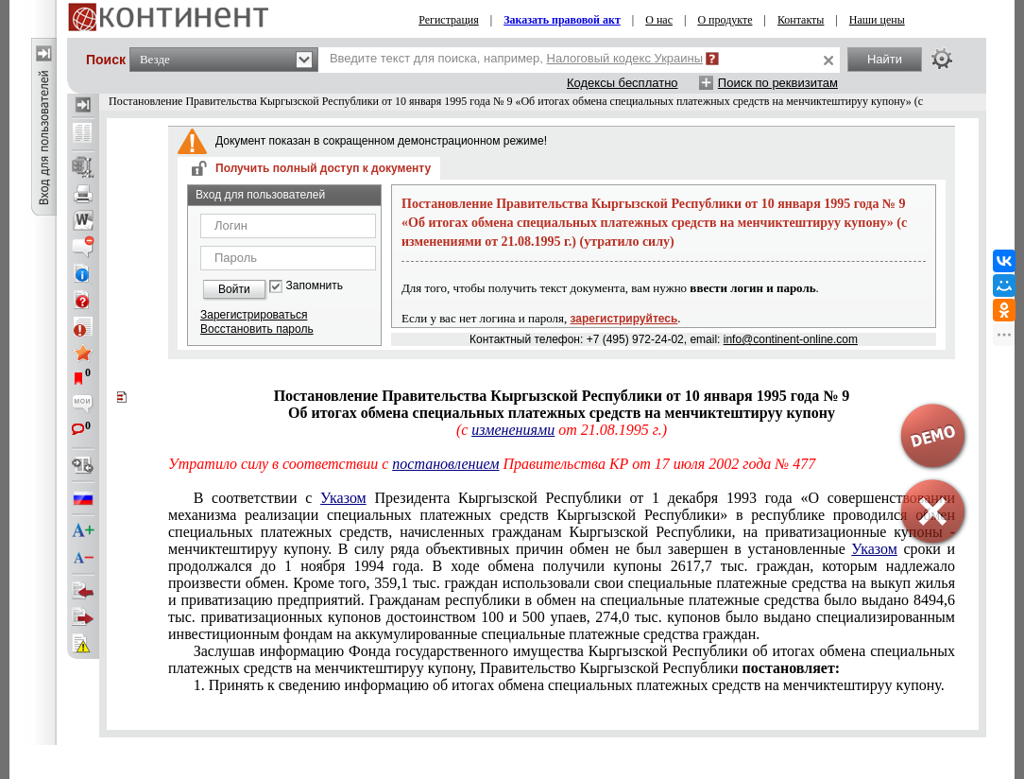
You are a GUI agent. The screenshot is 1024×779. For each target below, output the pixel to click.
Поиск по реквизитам (778, 83)
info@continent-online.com (791, 339)
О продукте (724, 19)
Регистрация (448, 19)
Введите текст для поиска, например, (516, 58)
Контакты (801, 19)
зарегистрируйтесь (624, 318)
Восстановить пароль (257, 329)
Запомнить (314, 286)
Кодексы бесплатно (622, 83)
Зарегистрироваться (253, 314)
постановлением (445, 464)
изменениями (513, 430)
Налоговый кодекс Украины (625, 58)
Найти (884, 59)
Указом (343, 498)
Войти (234, 289)
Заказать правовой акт (562, 19)
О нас (659, 19)
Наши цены (877, 19)
